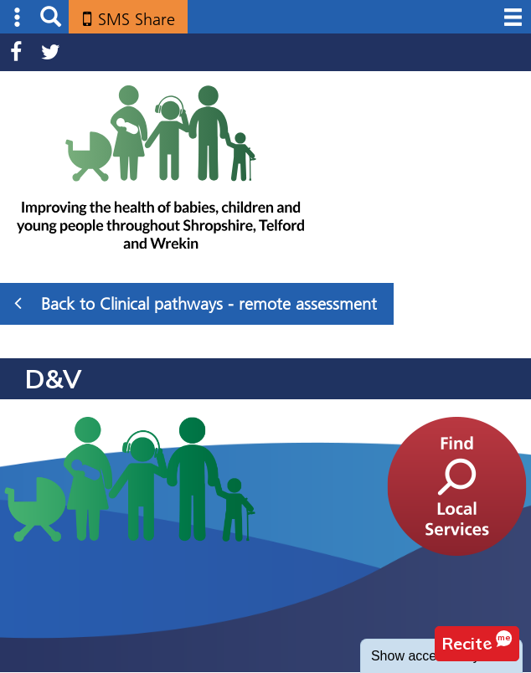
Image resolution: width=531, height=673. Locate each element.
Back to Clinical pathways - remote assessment (195, 303)
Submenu (18, 17)
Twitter (50, 52)
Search (50, 17)
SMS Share (136, 19)
